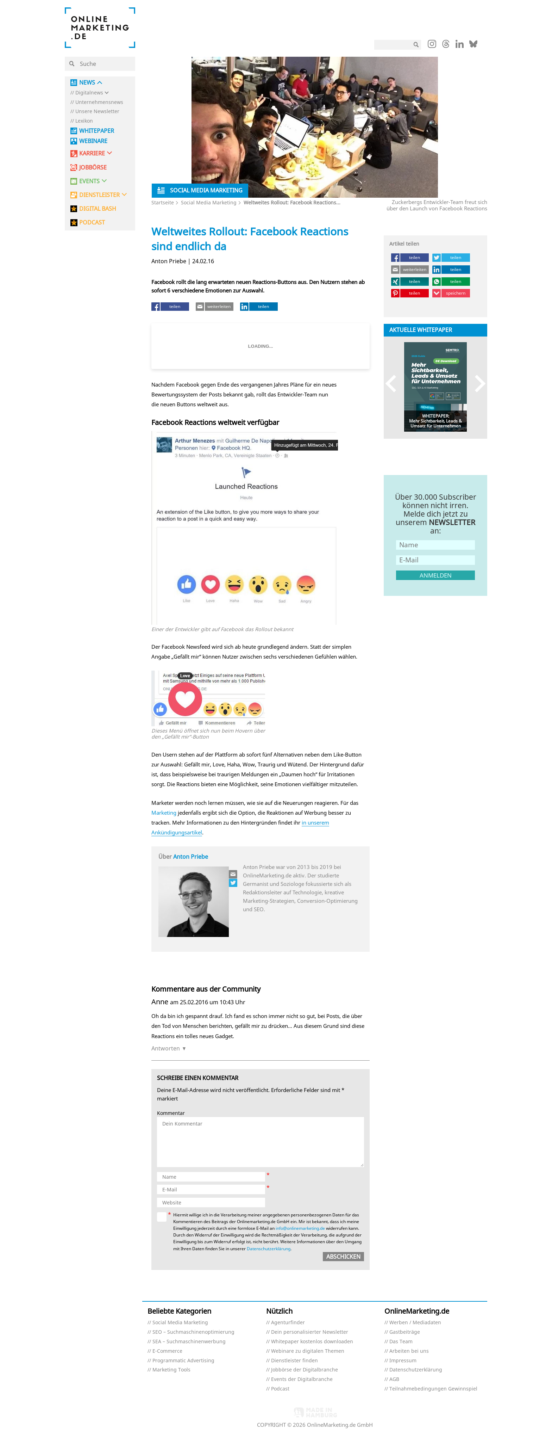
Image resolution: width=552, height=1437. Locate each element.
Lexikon (84, 121)
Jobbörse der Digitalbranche (304, 1370)
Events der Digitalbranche (302, 1379)
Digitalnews (89, 93)
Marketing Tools (171, 1370)
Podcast (280, 1389)
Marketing (163, 812)
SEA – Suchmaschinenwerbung (189, 1342)
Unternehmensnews (99, 102)
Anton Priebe (190, 857)
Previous (394, 383)
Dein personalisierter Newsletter (309, 1332)
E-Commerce (167, 1351)
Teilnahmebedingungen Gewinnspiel (433, 1389)
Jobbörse (93, 167)
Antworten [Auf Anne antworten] (165, 1048)
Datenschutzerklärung (268, 1249)
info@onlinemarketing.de (300, 1228)
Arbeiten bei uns (409, 1351)
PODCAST (92, 222)
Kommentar (171, 1113)
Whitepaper (96, 131)
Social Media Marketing (209, 202)
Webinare (93, 141)
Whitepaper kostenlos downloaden (312, 1342)
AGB (394, 1379)
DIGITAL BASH (97, 208)
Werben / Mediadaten (415, 1323)
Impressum (402, 1361)
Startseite (162, 202)
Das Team (401, 1342)
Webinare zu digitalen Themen (307, 1351)
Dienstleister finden (294, 1361)
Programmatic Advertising (183, 1361)
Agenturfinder (288, 1323)
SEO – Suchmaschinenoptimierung (193, 1332)
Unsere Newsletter (97, 112)
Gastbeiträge (404, 1332)
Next (476, 383)
